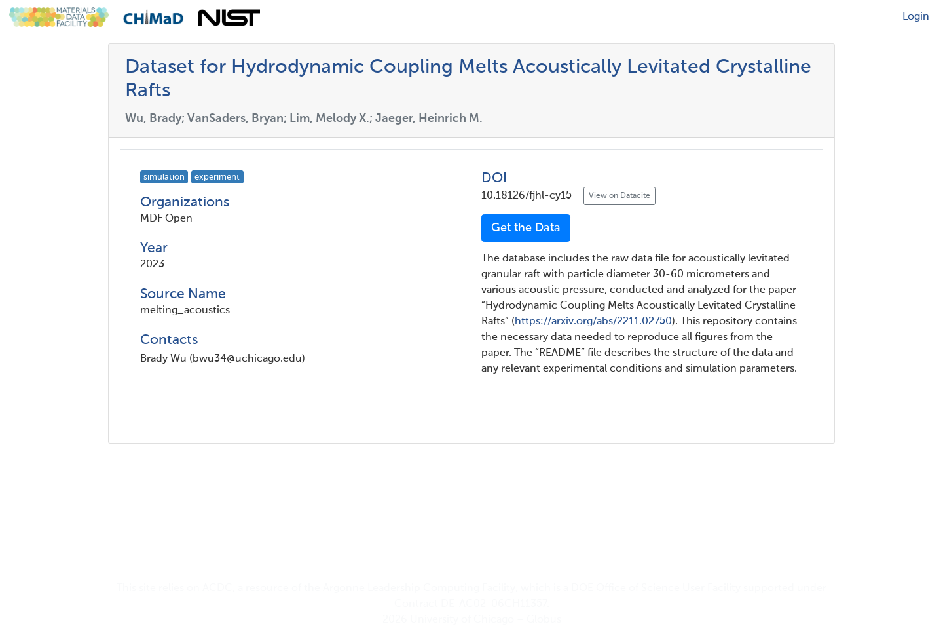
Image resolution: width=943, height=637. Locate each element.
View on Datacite (619, 196)
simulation (164, 177)
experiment (217, 177)
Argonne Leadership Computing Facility (419, 588)
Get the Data (526, 228)
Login (915, 17)
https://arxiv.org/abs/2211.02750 (593, 322)
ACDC (217, 588)
